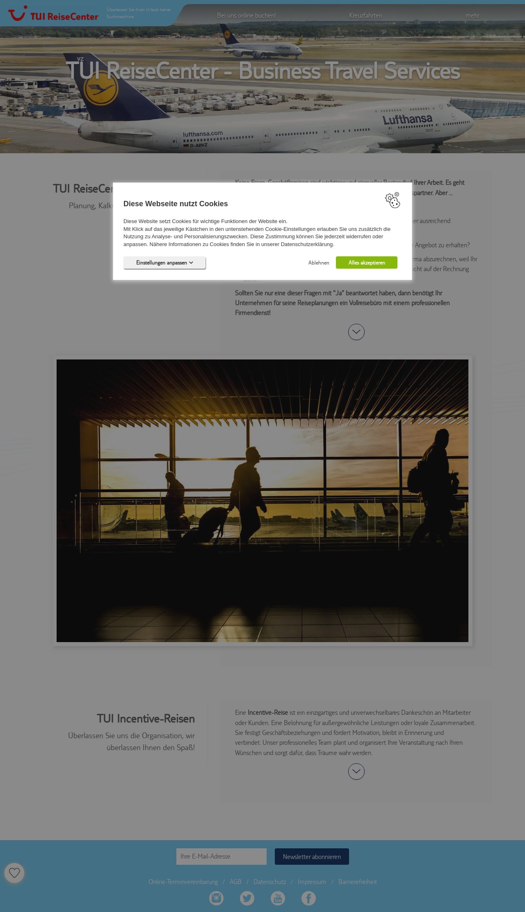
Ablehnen (318, 262)
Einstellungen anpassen (164, 262)
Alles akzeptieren (367, 262)
